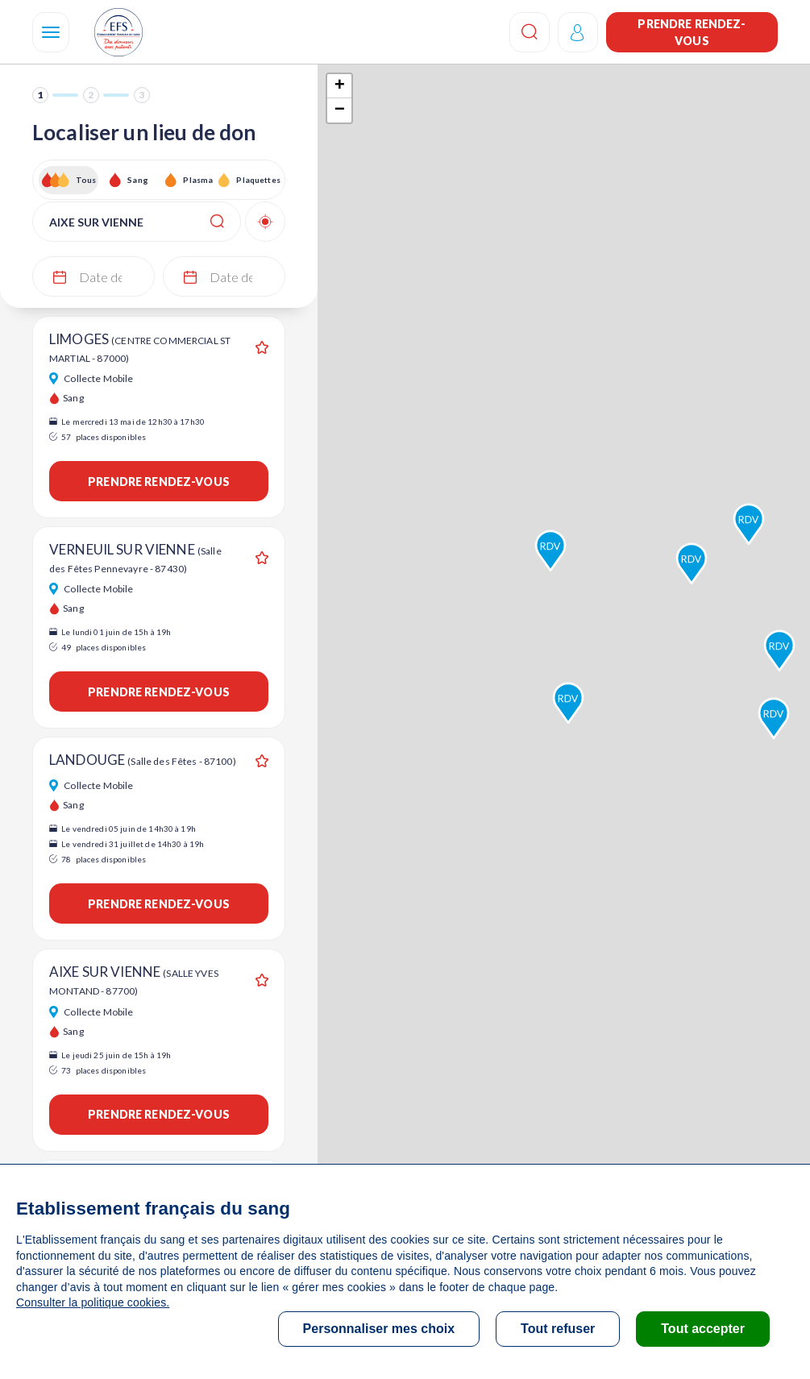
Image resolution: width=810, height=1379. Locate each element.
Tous (86, 180)
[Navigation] (50, 32)
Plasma (198, 180)
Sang (137, 180)
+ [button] (339, 86)
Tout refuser (558, 1328)
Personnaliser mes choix (379, 1328)
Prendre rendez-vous (692, 32)
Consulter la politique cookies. (92, 1302)
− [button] (339, 110)
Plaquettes (257, 180)
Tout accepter (703, 1328)
